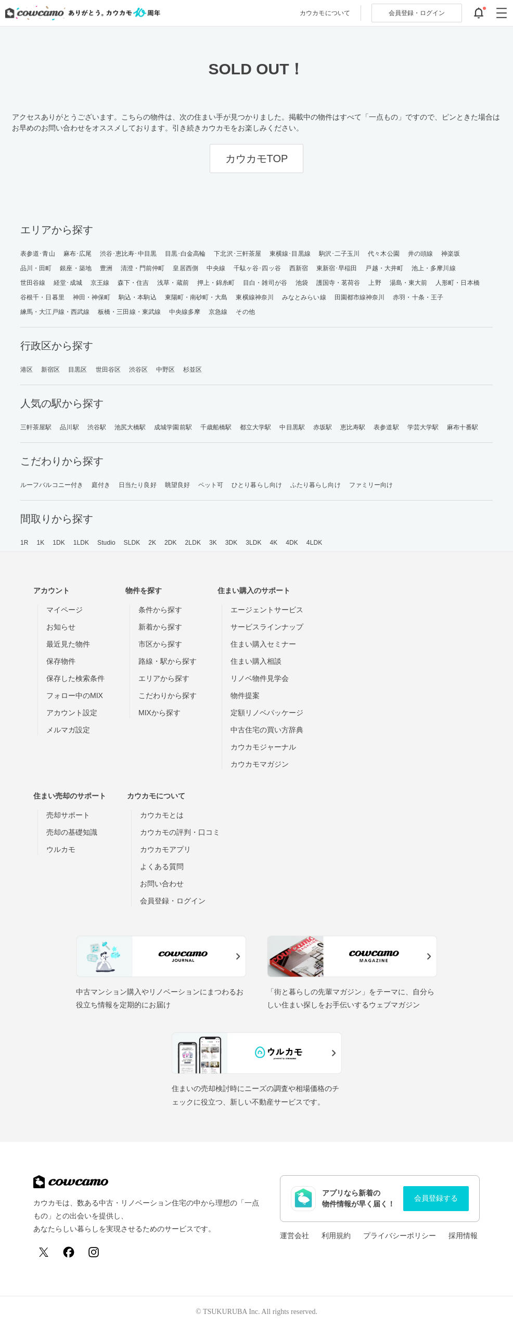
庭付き (101, 485)
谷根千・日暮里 (42, 297)
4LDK (314, 542)
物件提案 (245, 695)
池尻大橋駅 (130, 427)
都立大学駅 (256, 427)
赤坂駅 (322, 427)
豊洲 (106, 268)
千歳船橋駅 (216, 427)
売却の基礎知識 (71, 832)
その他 (245, 312)
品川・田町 (36, 268)
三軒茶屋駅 (36, 427)
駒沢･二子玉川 (339, 253)
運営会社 (294, 1235)
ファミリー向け (371, 485)
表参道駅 (386, 427)
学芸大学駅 (423, 427)
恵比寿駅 (352, 427)
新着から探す (160, 627)
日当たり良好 (138, 485)
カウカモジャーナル (263, 747)
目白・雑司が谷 (265, 282)
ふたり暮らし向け (315, 485)
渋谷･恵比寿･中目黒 (128, 253)
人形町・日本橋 (457, 282)
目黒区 (77, 369)
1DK (59, 542)
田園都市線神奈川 (360, 297)
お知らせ (60, 627)
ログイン (417, 13)
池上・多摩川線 (434, 268)
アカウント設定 (71, 712)
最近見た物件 (68, 644)
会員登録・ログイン (173, 901)
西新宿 (298, 268)
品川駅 (69, 427)
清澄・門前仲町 (143, 268)
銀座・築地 (76, 268)
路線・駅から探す (167, 661)
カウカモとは (162, 815)
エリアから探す (163, 678)
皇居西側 (185, 268)
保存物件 (60, 661)
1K (40, 542)
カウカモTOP (256, 158)
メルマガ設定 (68, 730)
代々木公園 (384, 253)
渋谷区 (138, 369)
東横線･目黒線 (290, 253)
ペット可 (210, 485)
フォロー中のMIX (74, 695)
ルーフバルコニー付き (51, 485)
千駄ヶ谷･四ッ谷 (257, 268)
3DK (231, 542)
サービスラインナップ (266, 627)
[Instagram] (93, 1252)
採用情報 (463, 1235)
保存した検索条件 (75, 678)
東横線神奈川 (255, 297)
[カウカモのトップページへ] (80, 13)
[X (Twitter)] (43, 1252)
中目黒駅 (291, 427)
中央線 (216, 268)
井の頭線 (420, 253)
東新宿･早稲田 (336, 268)
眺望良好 (177, 485)
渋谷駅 (96, 427)
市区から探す (160, 644)
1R (24, 542)
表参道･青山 (37, 253)
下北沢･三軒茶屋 (237, 253)
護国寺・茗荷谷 (338, 282)
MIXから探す (159, 712)
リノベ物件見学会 (259, 678)
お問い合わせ (162, 883)
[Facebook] (68, 1252)
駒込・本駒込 (138, 297)
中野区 (165, 369)
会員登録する (436, 1198)
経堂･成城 (68, 282)
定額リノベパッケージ (266, 712)
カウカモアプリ (165, 849)
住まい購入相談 (255, 661)
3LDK (253, 542)
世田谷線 (32, 282)
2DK (170, 542)
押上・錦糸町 (216, 282)
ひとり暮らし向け (257, 485)
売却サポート (68, 815)
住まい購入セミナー (263, 644)
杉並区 (192, 369)
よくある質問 (162, 866)
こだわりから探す (167, 695)
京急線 (218, 312)
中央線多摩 (185, 312)
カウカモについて (325, 13)
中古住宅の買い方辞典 (266, 730)
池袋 (302, 282)
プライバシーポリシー (399, 1235)
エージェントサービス (266, 610)
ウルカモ (60, 849)
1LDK (81, 542)
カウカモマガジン (259, 764)
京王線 (100, 282)
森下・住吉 (133, 282)
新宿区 (50, 369)
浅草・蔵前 (173, 282)
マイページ (64, 610)
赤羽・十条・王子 (418, 297)
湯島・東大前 (409, 282)
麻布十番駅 (463, 427)
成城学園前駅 (173, 427)
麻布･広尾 (77, 253)
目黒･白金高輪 (185, 253)
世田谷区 (108, 369)
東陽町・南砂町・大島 (196, 297)
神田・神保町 (92, 297)
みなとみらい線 (304, 297)
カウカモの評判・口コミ (180, 832)
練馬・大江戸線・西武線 (54, 312)
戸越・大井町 (384, 268)
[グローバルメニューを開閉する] (501, 13)
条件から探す (160, 610)
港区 (26, 369)
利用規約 (336, 1235)
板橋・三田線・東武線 (129, 312)
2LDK (193, 542)
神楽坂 (450, 253)
